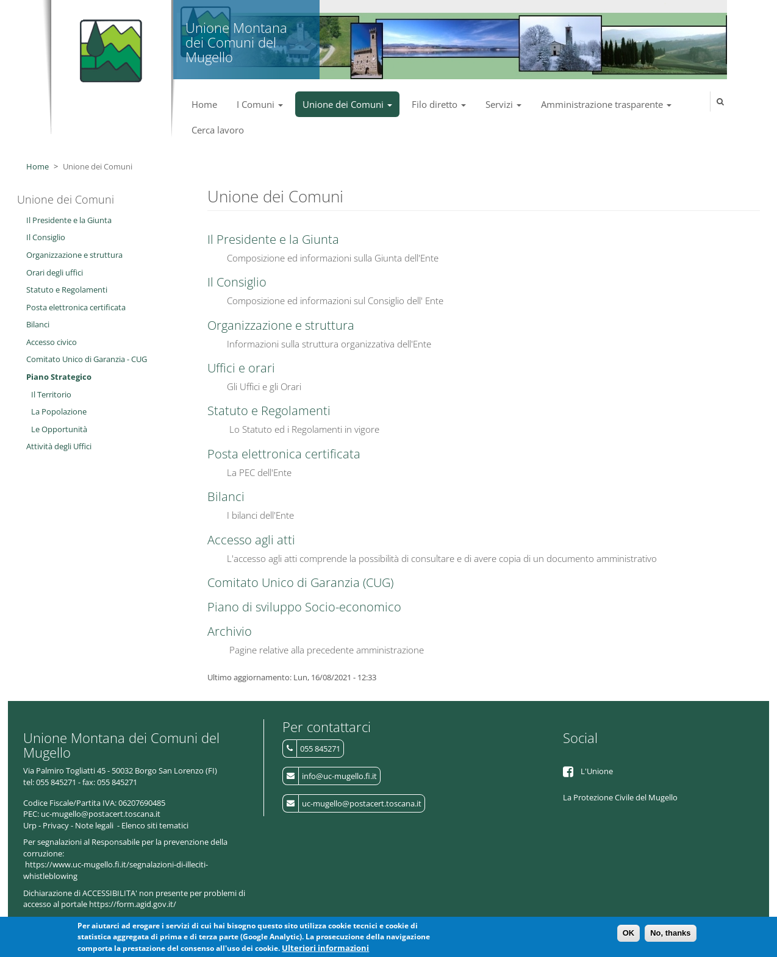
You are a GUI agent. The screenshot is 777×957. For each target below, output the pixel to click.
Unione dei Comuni (347, 104)
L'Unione (597, 771)
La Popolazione (59, 411)
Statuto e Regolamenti (269, 410)
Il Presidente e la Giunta (273, 239)
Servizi (503, 104)
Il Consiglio (237, 282)
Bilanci (226, 496)
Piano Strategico (58, 376)
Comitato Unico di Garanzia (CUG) (300, 582)
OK (629, 934)
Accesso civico (51, 341)
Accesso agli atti (251, 540)
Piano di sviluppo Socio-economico (304, 607)
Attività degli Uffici (58, 446)
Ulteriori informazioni (325, 950)
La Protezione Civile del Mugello (620, 797)
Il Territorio (51, 394)
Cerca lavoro (218, 130)
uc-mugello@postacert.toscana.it (361, 803)
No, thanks (670, 934)
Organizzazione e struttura (280, 325)
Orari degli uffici (54, 272)
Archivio (229, 631)
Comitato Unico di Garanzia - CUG (86, 359)
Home (204, 104)
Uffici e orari (241, 368)
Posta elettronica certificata (283, 454)
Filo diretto (439, 104)
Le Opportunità (59, 429)
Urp (30, 825)
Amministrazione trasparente (606, 104)
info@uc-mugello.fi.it (339, 775)
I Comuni (260, 104)
